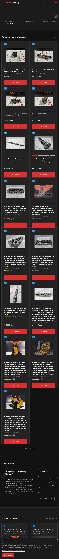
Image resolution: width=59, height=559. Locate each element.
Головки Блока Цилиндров (9, 22)
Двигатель (29, 21)
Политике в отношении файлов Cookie (13, 550)
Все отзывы (54, 462)
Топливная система (49, 21)
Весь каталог (54, 37)
